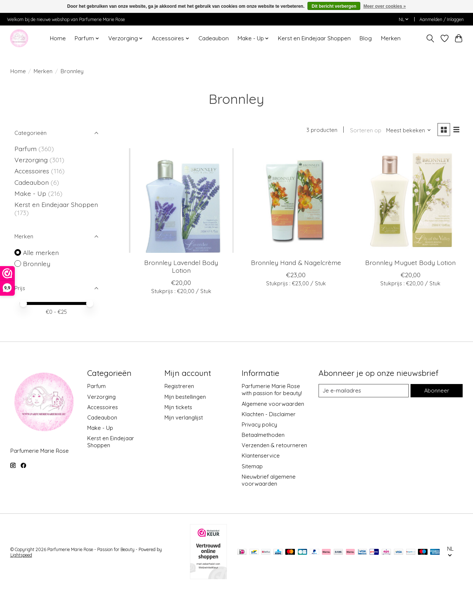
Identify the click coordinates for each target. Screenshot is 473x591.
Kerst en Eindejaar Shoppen (314, 38)
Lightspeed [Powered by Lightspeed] (21, 555)
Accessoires (32, 171)
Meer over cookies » (384, 6)
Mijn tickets (178, 407)
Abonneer (436, 390)
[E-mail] (364, 390)
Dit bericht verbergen (334, 6)
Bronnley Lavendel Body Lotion (181, 266)
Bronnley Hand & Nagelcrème (296, 262)
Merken (391, 38)
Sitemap (252, 466)
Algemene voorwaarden (273, 403)
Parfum (25, 149)
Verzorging (32, 160)
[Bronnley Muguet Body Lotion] (410, 200)
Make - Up (31, 193)
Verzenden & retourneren (274, 445)
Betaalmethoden (263, 434)
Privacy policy (259, 424)
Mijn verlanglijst (183, 417)
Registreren (179, 386)
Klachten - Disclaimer (269, 414)
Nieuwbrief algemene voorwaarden (269, 480)
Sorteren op (365, 130)
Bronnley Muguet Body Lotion (410, 262)
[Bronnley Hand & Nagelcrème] (296, 200)
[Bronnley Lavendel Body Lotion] (181, 200)
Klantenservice (261, 455)
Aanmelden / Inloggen (441, 19)
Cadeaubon (213, 38)
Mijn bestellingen (185, 396)
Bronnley (36, 263)
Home (58, 38)
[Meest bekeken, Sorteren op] (408, 130)
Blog (366, 38)
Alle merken (41, 252)
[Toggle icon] (430, 38)
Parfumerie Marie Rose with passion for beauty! (272, 390)
